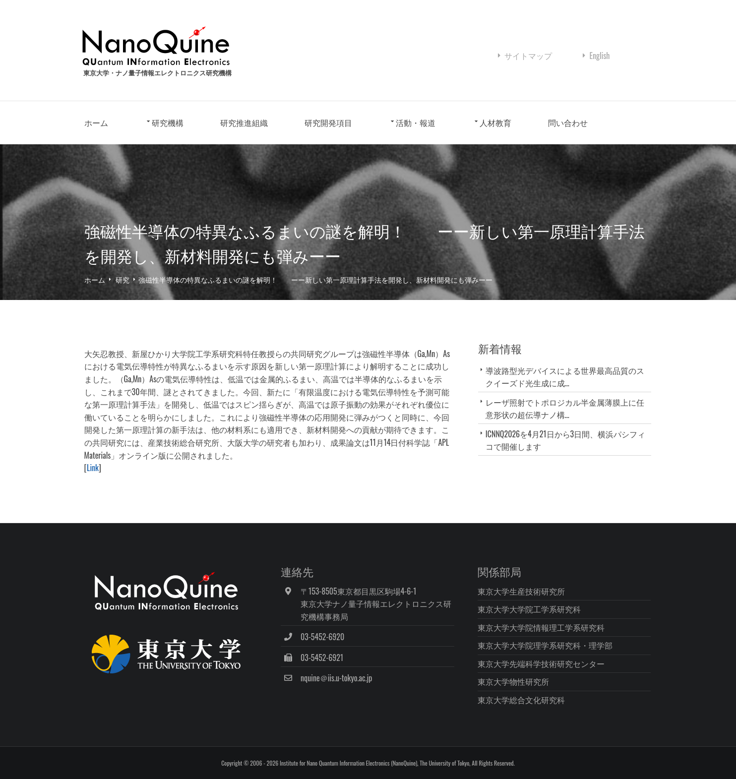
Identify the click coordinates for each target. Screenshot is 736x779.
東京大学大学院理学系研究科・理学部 (545, 645)
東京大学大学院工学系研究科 (529, 609)
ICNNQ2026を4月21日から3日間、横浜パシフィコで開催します (565, 440)
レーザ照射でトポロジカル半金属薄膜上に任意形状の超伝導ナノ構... (565, 408)
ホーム (97, 123)
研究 (124, 279)
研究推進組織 (245, 123)
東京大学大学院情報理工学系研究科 (541, 627)
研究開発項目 (329, 123)
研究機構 (169, 123)
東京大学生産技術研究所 (521, 591)
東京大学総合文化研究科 (521, 700)
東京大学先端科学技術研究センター (541, 663)
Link (94, 468)
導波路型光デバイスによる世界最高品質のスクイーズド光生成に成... (565, 376)
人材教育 (496, 123)
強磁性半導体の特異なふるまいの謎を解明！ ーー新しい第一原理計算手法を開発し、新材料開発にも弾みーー (317, 279)
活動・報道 (417, 123)
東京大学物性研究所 (514, 681)
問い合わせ (569, 123)
